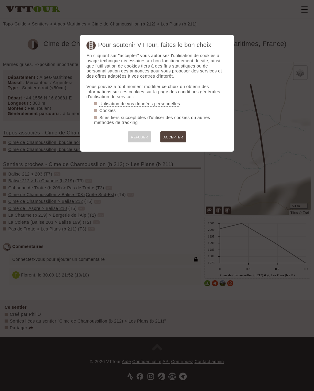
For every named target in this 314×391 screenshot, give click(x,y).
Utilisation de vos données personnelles (139, 103)
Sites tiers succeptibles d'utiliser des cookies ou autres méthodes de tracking (152, 120)
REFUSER (139, 137)
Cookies (107, 110)
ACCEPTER (173, 137)
